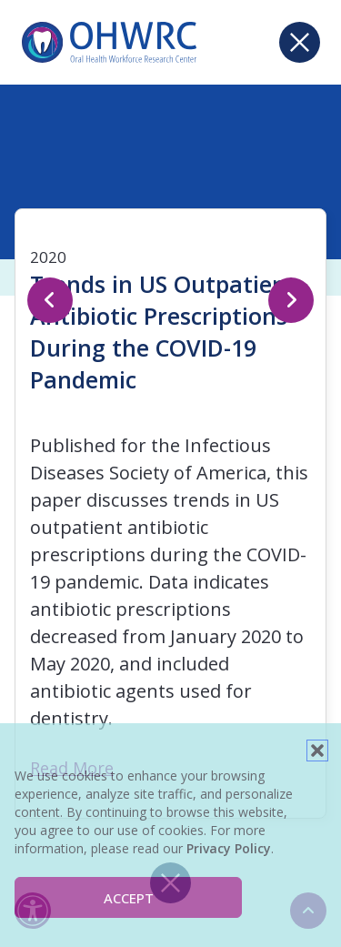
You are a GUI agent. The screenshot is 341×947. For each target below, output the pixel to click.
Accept (129, 898)
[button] (317, 750)
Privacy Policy (228, 848)
